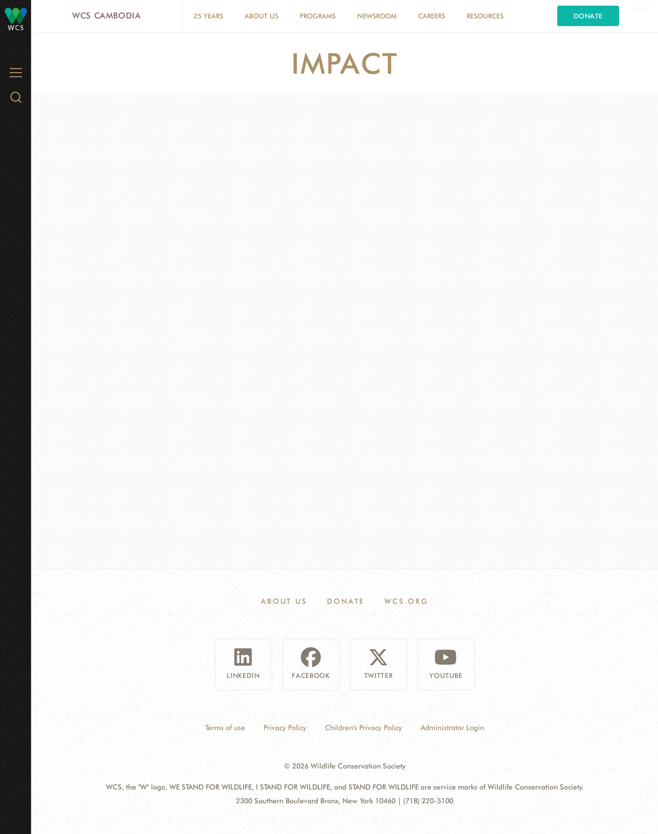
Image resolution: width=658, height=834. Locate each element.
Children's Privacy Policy (363, 727)
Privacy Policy (285, 727)
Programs (318, 16)
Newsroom (377, 16)
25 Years (208, 16)
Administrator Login (452, 727)
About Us (261, 16)
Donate (588, 16)
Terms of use (225, 727)
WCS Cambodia (106, 15)
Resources (485, 16)
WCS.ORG (406, 601)
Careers (431, 16)
